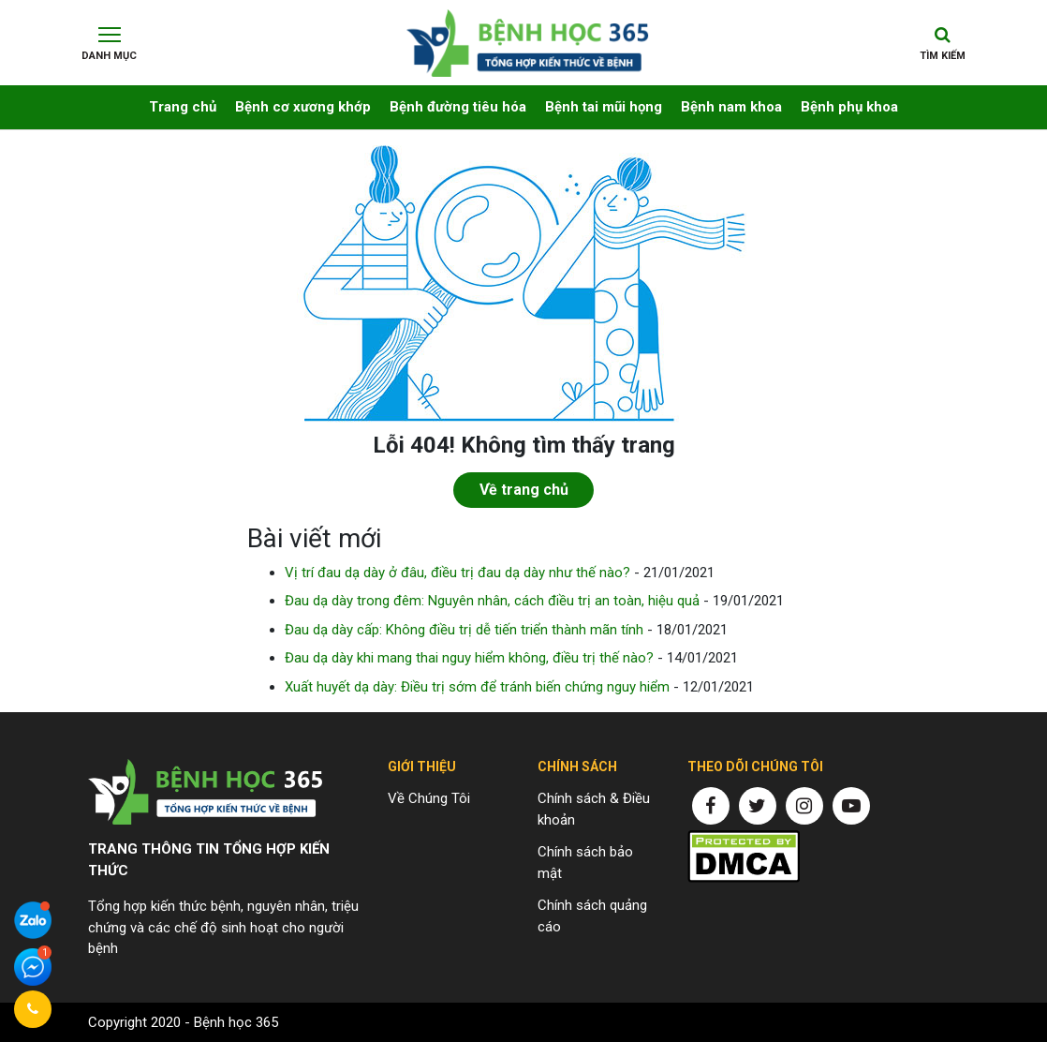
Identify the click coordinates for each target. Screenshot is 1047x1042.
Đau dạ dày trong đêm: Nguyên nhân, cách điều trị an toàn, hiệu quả (492, 600)
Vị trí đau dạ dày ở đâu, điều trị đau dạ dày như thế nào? (457, 572)
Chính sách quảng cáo (592, 916)
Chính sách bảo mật (585, 862)
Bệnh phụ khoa (849, 106)
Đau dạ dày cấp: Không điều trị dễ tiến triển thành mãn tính (464, 629)
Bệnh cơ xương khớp (303, 106)
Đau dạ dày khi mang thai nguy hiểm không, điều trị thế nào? (469, 657)
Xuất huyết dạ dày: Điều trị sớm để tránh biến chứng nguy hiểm (477, 686)
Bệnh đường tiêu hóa (458, 106)
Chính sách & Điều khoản (594, 809)
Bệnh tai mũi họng (603, 106)
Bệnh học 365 (236, 1022)
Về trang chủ (523, 490)
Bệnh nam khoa (731, 106)
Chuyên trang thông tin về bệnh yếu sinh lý (528, 35)
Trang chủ (182, 106)
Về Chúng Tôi (429, 798)
